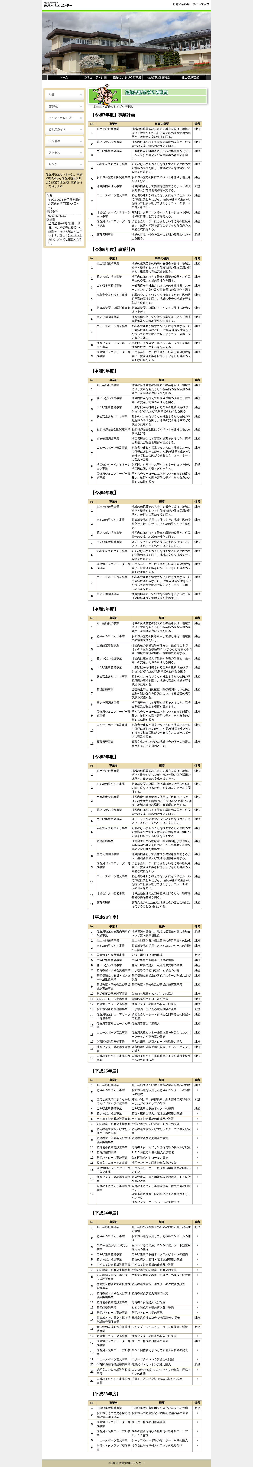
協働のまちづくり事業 (126, 77)
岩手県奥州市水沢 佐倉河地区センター (58, 5)
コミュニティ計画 (95, 77)
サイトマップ (200, 4)
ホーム (63, 77)
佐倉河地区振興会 (158, 77)
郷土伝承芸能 (190, 77)
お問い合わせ (181, 4)
